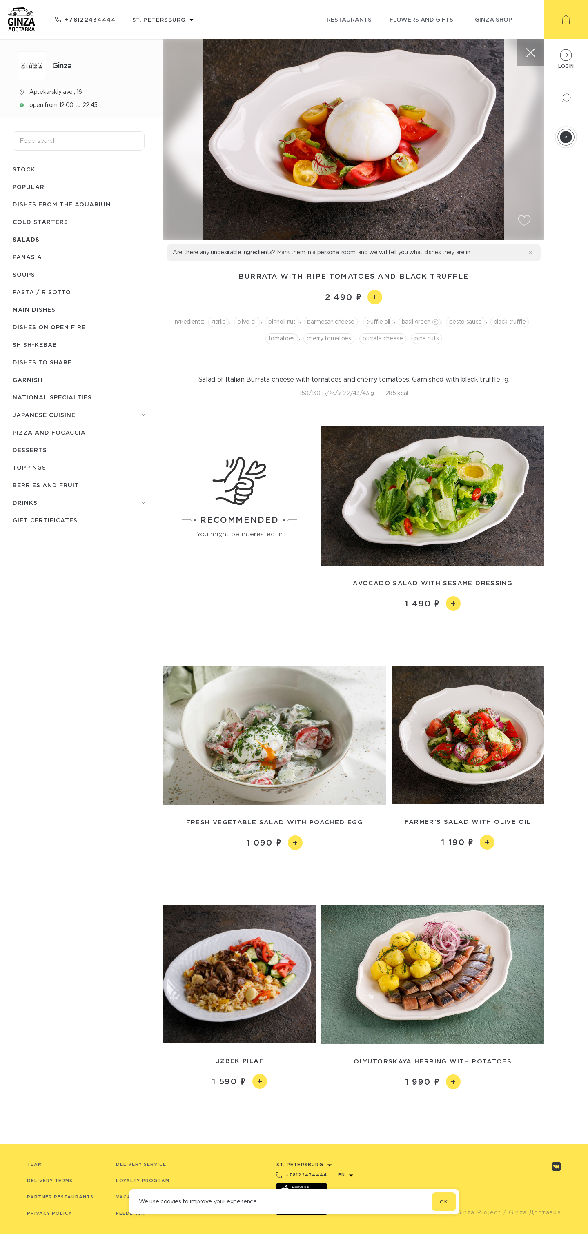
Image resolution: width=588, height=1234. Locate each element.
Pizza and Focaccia (49, 432)
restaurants (349, 19)
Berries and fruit (46, 485)
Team (34, 1164)
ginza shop (493, 19)
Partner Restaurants (60, 1196)
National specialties (52, 397)
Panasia (27, 257)
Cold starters (40, 222)
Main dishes (34, 309)
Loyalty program (142, 1180)
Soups (24, 274)
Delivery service (141, 1164)
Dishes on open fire (49, 327)
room (348, 252)
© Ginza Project (475, 1212)
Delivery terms (50, 1180)
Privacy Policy (49, 1213)
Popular (29, 187)
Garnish (27, 380)
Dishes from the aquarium (62, 204)
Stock (24, 169)
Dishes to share (42, 362)
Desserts (30, 450)
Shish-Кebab (35, 345)
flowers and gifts (421, 19)
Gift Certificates (45, 520)
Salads (26, 239)
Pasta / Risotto (42, 292)
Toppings (29, 467)
